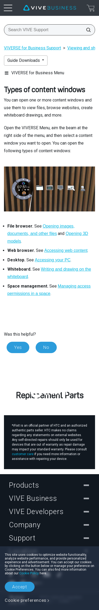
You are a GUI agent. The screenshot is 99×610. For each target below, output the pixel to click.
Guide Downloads (24, 60)
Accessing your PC (52, 260)
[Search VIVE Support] (87, 30)
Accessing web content (66, 250)
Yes (18, 347)
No (46, 347)
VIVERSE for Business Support (32, 47)
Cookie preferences (25, 600)
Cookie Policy (29, 573)
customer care (23, 454)
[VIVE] (49, 8)
